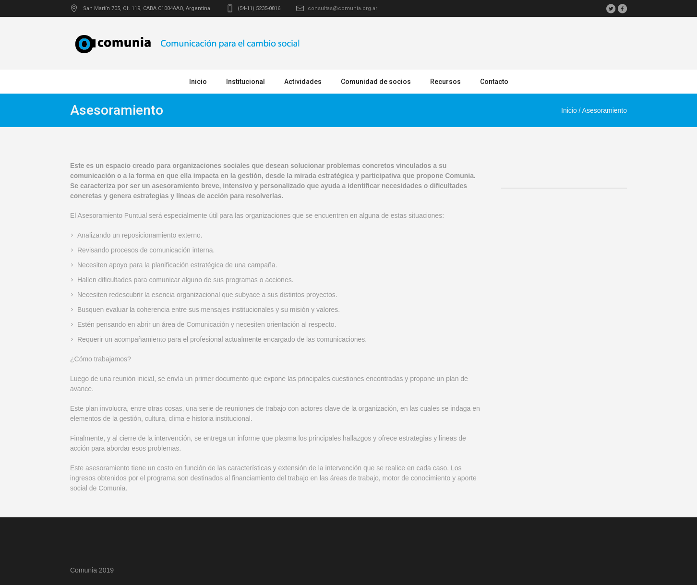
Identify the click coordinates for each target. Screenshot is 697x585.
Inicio (569, 110)
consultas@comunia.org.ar (342, 8)
